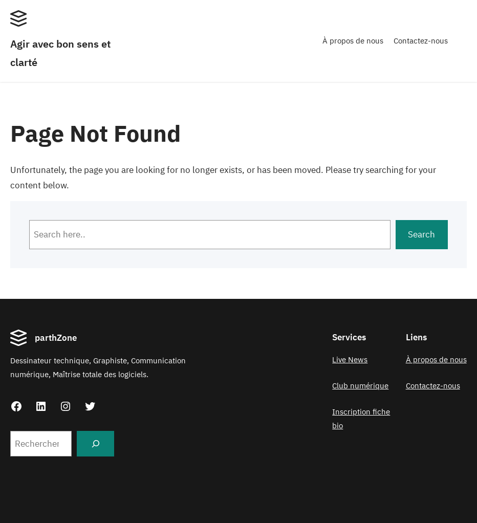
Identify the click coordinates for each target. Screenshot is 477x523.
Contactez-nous (421, 41)
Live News (349, 359)
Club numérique (360, 385)
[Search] (95, 443)
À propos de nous (352, 41)
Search (421, 234)
